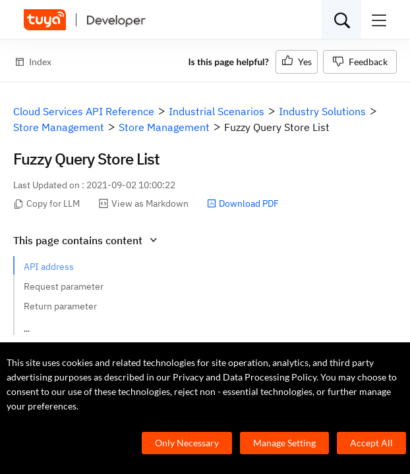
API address (49, 267)
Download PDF (243, 203)
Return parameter (60, 306)
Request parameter (63, 286)
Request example (60, 326)
